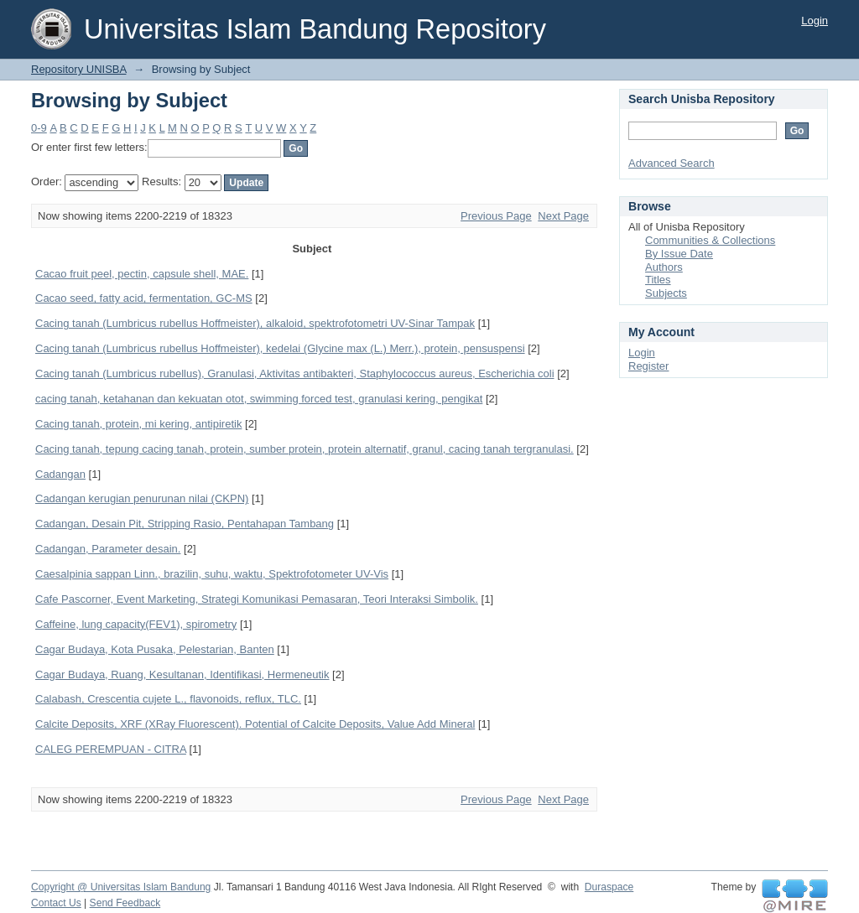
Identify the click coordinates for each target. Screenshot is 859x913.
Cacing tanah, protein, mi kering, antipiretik (138, 424)
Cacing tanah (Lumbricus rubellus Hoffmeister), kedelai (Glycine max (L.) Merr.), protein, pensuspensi (280, 348)
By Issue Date (679, 253)
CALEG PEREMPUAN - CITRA (110, 749)
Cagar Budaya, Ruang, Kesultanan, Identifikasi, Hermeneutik (182, 674)
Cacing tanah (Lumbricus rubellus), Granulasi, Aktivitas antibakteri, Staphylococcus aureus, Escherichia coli (294, 373)
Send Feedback (125, 903)
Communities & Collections (710, 240)
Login (814, 20)
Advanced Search (671, 163)
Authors (664, 267)
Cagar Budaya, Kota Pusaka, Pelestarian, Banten (154, 649)
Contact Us (56, 903)
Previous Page (496, 216)
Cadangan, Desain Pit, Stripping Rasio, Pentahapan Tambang (184, 523)
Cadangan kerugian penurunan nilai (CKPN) (141, 498)
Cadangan (60, 474)
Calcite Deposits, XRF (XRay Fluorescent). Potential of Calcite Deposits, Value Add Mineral (255, 724)
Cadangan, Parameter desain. (107, 548)
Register (648, 366)
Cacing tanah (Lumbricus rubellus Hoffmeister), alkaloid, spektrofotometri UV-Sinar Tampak (255, 323)
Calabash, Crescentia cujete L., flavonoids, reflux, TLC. (168, 699)
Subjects (666, 293)
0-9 (39, 128)
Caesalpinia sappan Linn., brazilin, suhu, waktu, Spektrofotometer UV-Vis (211, 574)
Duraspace (609, 887)
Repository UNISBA (78, 69)
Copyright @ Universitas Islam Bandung (121, 887)
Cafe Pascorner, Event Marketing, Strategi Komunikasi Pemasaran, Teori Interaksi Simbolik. (256, 599)
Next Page (563, 216)
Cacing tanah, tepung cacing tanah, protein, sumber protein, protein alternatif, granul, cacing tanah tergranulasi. (304, 449)
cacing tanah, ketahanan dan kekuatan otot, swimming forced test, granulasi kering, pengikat (258, 398)
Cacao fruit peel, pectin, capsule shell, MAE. (141, 273)
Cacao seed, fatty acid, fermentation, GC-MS (143, 298)
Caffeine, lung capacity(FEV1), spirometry (136, 624)
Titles (658, 279)
